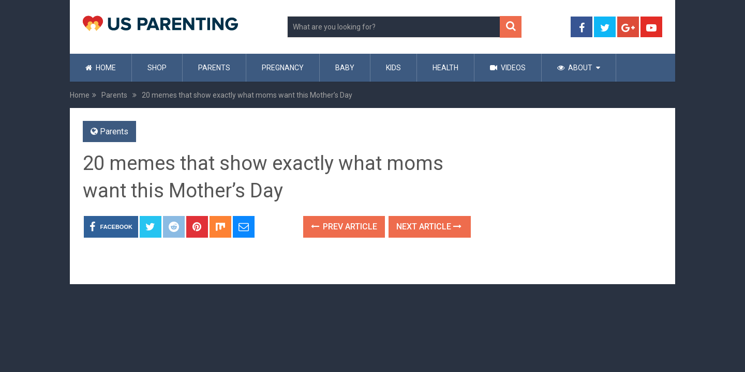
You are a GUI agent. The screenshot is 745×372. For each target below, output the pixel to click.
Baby (344, 68)
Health (445, 68)
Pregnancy (283, 68)
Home (100, 68)
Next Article (428, 226)
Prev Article (344, 226)
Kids (393, 68)
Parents (214, 68)
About (574, 68)
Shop (157, 68)
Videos (508, 68)
